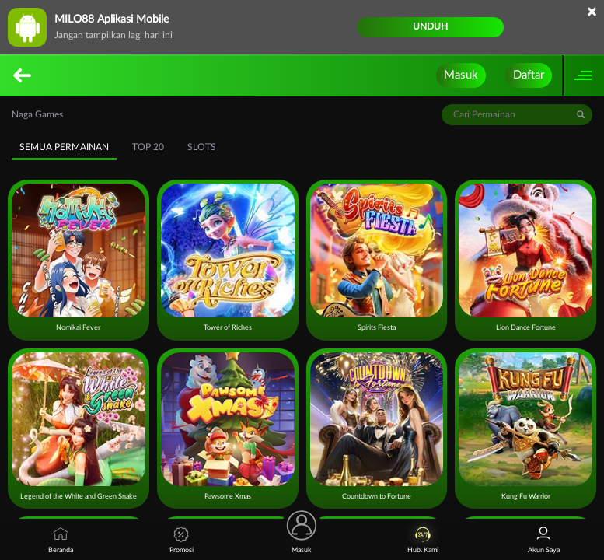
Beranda (60, 540)
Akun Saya (544, 540)
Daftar (528, 75)
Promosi (181, 540)
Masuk (461, 75)
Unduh (430, 26)
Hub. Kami (422, 540)
